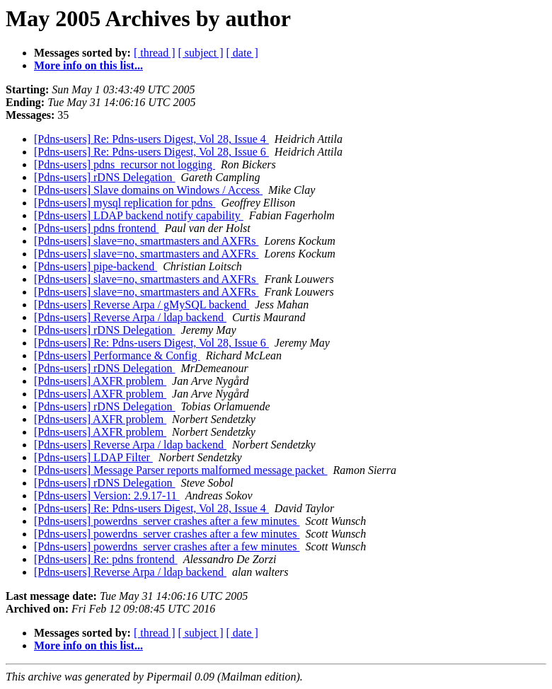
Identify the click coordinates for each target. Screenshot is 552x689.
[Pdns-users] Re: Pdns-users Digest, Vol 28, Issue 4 (151, 139)
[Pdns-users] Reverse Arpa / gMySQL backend (141, 305)
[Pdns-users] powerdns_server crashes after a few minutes (166, 521)
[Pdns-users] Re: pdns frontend (106, 559)
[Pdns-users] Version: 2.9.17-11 (107, 496)
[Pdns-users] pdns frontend (96, 228)
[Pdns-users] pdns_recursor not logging (124, 164)
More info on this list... (88, 65)
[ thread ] (155, 53)
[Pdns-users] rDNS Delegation (105, 177)
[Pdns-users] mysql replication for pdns (124, 203)
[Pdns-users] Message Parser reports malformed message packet (181, 470)
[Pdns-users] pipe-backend (95, 266)
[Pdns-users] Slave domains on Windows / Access (148, 190)
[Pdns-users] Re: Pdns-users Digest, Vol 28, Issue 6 (151, 152)
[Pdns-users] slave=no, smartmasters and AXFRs (146, 241)
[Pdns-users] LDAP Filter (93, 457)
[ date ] (242, 53)
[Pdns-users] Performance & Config (117, 355)
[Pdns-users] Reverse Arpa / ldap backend (130, 317)
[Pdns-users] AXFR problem (100, 381)
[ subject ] (201, 53)
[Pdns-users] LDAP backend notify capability (138, 215)
